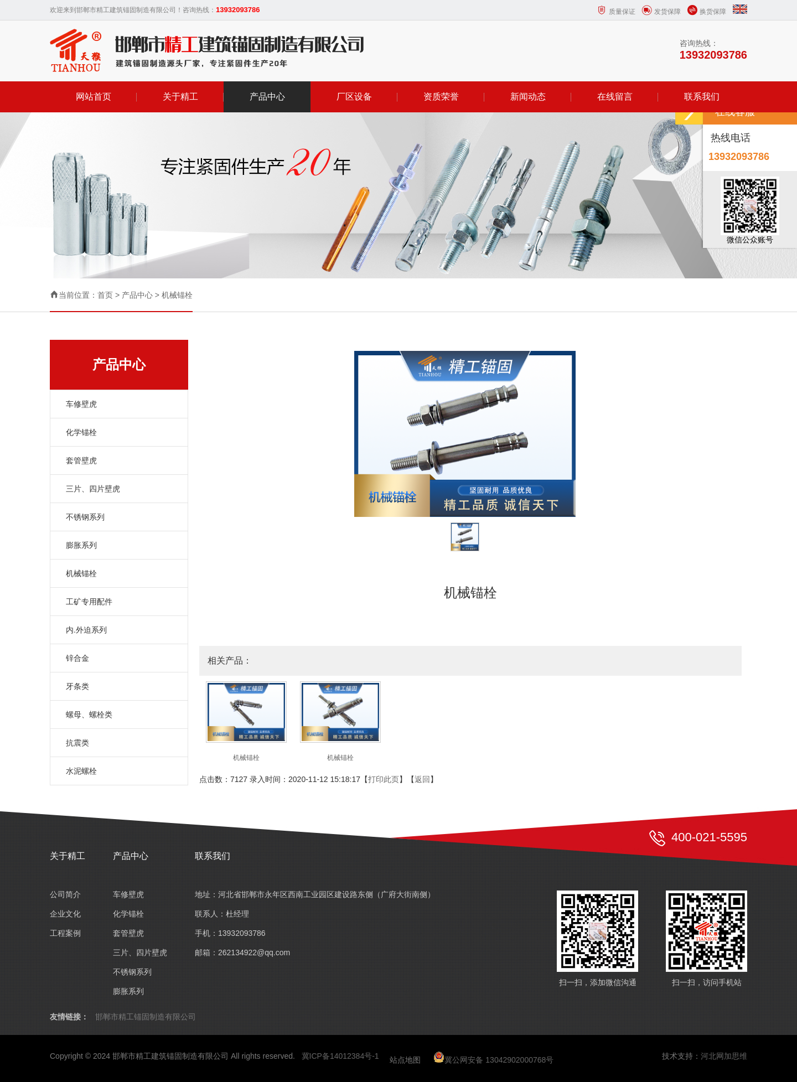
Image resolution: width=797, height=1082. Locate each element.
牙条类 (77, 686)
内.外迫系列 (86, 629)
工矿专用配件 (89, 601)
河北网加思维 (724, 1056)
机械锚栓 (177, 295)
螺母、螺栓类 (89, 714)
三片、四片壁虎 (93, 488)
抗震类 (77, 742)
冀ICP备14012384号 (337, 1056)
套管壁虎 (81, 460)
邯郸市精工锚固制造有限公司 (145, 1016)
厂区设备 (354, 96)
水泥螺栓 (81, 771)
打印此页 (383, 779)
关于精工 (180, 96)
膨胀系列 (81, 545)
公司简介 (65, 894)
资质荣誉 (441, 96)
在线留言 (615, 96)
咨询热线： (713, 50)
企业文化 (65, 913)
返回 (422, 779)
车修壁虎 (81, 404)
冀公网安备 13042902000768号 (493, 1059)
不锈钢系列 (85, 516)
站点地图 (405, 1059)
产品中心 (267, 96)
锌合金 (77, 658)
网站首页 (93, 96)
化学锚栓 (81, 432)
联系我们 (702, 96)
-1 (375, 1056)
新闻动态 (528, 96)
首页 (105, 295)
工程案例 (65, 933)
